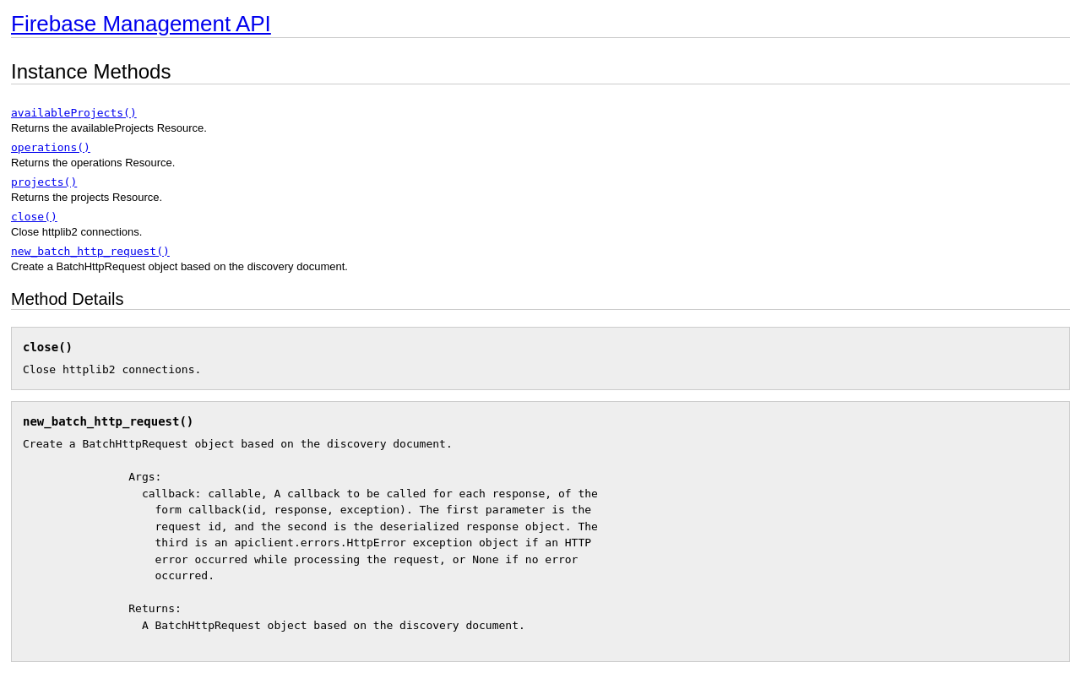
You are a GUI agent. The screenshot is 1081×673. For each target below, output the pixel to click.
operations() (50, 147)
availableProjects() (74, 112)
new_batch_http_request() (90, 251)
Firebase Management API (141, 23)
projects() (44, 182)
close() (34, 216)
